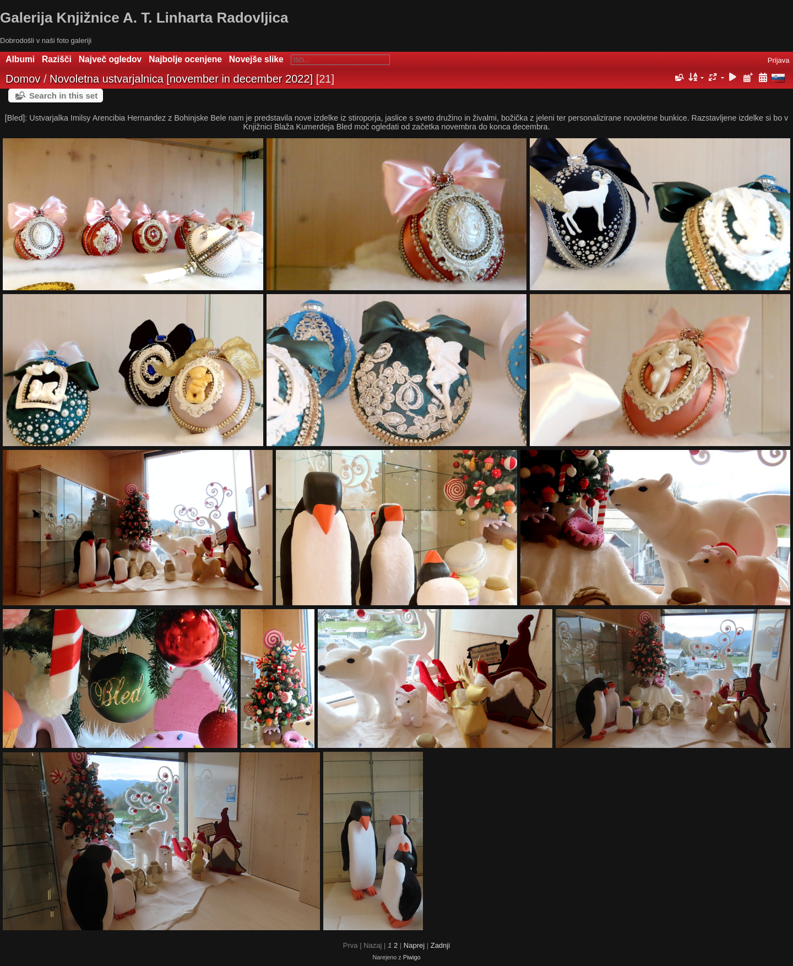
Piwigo (412, 957)
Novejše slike (256, 59)
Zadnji (440, 945)
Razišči (57, 59)
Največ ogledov (110, 59)
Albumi (20, 59)
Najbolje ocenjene (185, 59)
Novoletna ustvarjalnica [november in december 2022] (181, 79)
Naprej (414, 945)
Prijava (779, 60)
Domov (23, 79)
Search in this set (63, 95)
